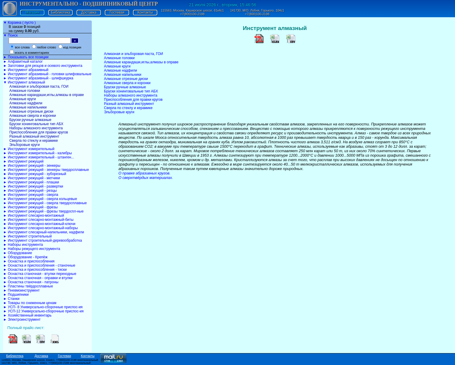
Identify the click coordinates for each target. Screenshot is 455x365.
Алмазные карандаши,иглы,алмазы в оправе (46, 95)
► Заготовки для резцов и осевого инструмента (42, 66)
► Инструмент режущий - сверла (30, 195)
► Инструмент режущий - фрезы (30, 207)
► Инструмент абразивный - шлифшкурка (38, 78)
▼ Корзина (19, 23)
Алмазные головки (24, 91)
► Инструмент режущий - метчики (31, 178)
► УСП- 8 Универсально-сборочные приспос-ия (43, 307)
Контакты (145, 12)
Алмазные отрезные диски (30, 111)
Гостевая (117, 12)
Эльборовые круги (24, 145)
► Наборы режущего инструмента (31, 249)
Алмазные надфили (25, 103)
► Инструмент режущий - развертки (33, 186)
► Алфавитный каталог (23, 61)
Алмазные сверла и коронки (32, 116)
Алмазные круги (22, 99)
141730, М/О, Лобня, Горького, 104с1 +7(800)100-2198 (257, 12)
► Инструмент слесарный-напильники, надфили (43, 232)
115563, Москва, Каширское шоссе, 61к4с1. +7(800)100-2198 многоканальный (49, 359)
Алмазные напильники (27, 107)
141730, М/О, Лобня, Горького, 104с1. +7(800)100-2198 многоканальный (46, 362)
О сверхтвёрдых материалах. (146, 177)
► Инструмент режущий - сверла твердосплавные (45, 203)
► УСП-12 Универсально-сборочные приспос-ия (43, 311)
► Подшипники (16, 294)
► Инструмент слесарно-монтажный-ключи (39, 224)
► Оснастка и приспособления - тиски (35, 270)
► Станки (11, 299)
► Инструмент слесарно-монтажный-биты (38, 220)
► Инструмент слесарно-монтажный (33, 215)
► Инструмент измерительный (28, 149)
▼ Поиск (10, 35)
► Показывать (25, 57)
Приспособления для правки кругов (38, 132)
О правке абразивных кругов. (144, 173)
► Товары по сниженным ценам (29, 303)
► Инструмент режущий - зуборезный (34, 174)
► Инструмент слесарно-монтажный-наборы (40, 228)
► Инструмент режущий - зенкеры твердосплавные (46, 170)
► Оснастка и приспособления (29, 261)
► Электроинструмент (22, 319)
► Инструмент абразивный (25, 70)
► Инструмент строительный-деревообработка (42, 240)
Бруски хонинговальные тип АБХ (35, 124)
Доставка (89, 12)
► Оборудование (17, 253)
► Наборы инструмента (23, 245)
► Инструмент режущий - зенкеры (31, 165)
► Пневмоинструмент (21, 290)
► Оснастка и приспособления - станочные (39, 265)
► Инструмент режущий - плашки (31, 182)
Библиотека (60, 12)
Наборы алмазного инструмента (35, 128)
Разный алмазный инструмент (33, 136)
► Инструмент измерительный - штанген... (38, 157)
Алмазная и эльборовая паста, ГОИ (38, 86)
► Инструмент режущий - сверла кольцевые (40, 199)
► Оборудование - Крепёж (25, 257)
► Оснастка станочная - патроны (31, 282)
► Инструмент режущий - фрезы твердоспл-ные (43, 211)
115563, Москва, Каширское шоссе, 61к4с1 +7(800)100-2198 (192, 12)
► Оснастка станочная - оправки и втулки (37, 278)
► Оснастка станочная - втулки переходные (39, 274)
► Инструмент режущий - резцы (30, 190)
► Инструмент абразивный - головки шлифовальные (47, 74)
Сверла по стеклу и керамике (33, 141)
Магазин (32, 12)
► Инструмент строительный (27, 236)
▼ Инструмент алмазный (24, 82)
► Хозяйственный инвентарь (27, 315)
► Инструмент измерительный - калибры (37, 153)
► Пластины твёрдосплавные (28, 286)
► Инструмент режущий (23, 161)
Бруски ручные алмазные (29, 120)
